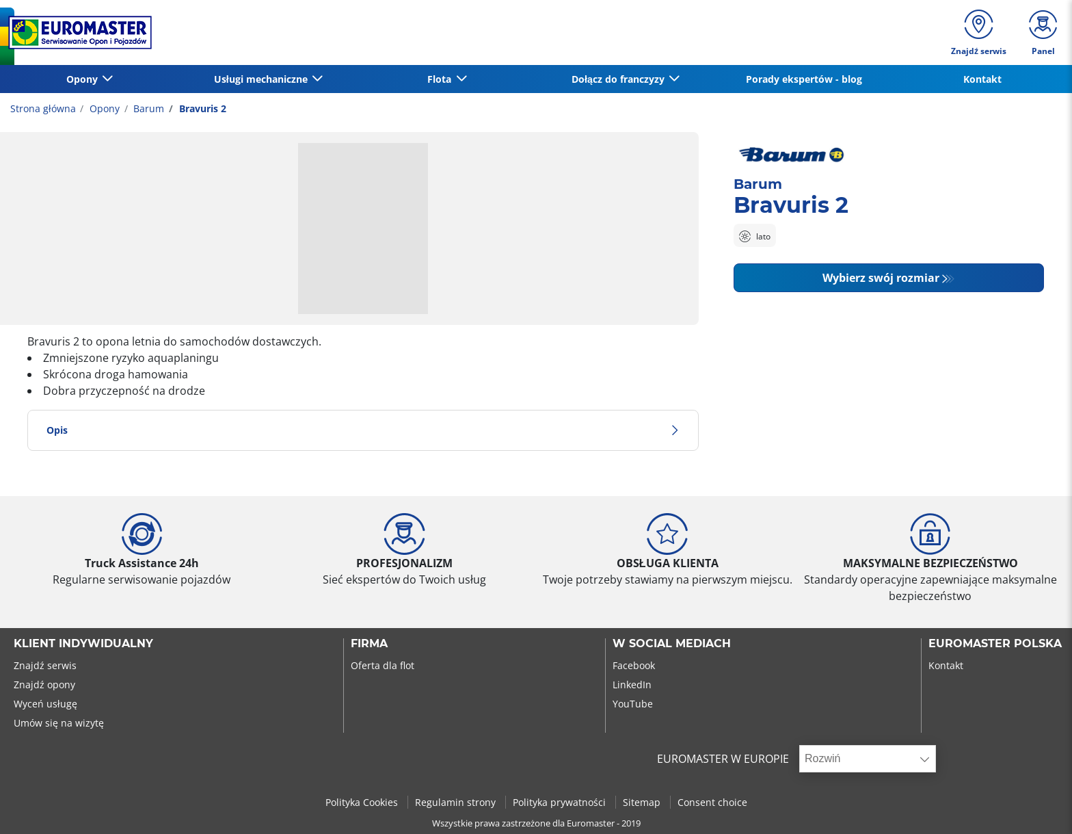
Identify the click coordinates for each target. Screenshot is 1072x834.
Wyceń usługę (45, 703)
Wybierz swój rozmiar (880, 277)
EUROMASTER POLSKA (995, 643)
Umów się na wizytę (59, 722)
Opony (103, 108)
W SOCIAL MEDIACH (672, 643)
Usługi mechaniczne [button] (262, 79)
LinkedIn (632, 684)
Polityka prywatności (560, 802)
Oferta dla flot (382, 665)
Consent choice (712, 802)
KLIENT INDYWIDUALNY (83, 643)
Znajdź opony (44, 684)
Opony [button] (83, 79)
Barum (147, 108)
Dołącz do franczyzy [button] (619, 79)
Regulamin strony (456, 802)
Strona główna (43, 108)
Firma (369, 643)
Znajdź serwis (45, 665)
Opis (363, 429)
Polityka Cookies (363, 802)
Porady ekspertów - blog (804, 79)
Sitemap (643, 802)
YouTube (633, 703)
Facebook (634, 665)
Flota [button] (440, 79)
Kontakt (982, 79)
